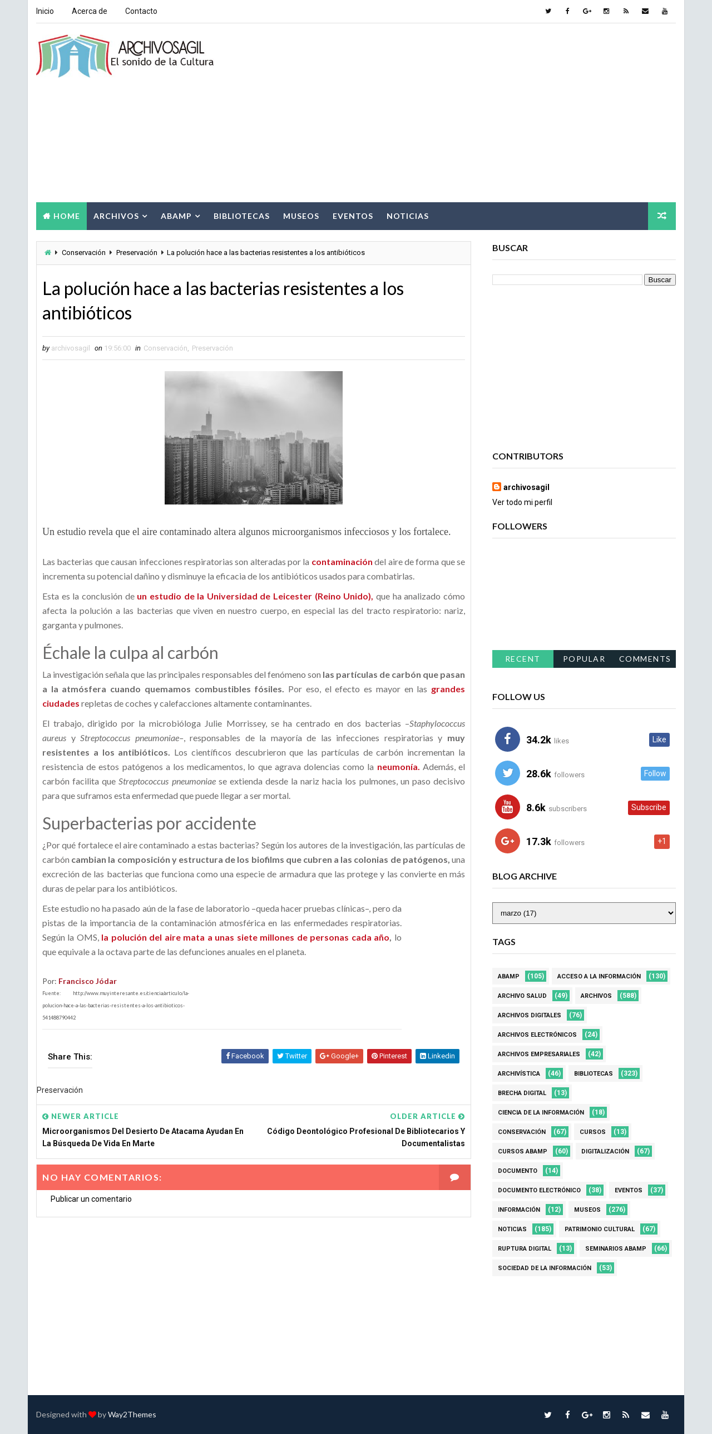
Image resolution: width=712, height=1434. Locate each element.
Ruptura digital (524, 1248)
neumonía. (398, 766)
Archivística (519, 1073)
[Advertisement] (473, 113)
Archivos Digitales (529, 1015)
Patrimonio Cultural (600, 1229)
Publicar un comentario (91, 1199)
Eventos (353, 216)
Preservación (136, 252)
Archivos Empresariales (539, 1054)
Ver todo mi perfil (522, 502)
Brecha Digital (522, 1093)
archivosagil (526, 487)
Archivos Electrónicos (537, 1034)
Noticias (408, 216)
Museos (301, 216)
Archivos (116, 216)
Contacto (141, 11)
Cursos (593, 1132)
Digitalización (605, 1151)
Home (66, 216)
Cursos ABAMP (522, 1151)
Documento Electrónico (539, 1190)
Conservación (84, 252)
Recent (523, 658)
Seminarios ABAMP (615, 1248)
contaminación (342, 561)
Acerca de (89, 11)
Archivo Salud (522, 996)
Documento (517, 1171)
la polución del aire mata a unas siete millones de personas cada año (245, 937)
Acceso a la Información (599, 976)
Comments (645, 658)
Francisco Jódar (87, 981)
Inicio (45, 11)
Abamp (176, 216)
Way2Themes (132, 1414)
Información (519, 1209)
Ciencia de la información (541, 1112)
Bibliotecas (242, 216)
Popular (584, 658)
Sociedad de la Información (544, 1268)
